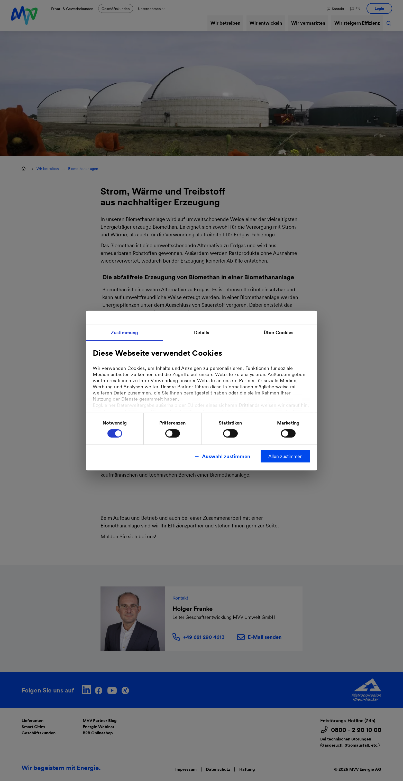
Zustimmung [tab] (124, 332)
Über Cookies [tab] (278, 332)
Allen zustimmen (285, 456)
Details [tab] (201, 332)
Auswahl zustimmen (226, 456)
